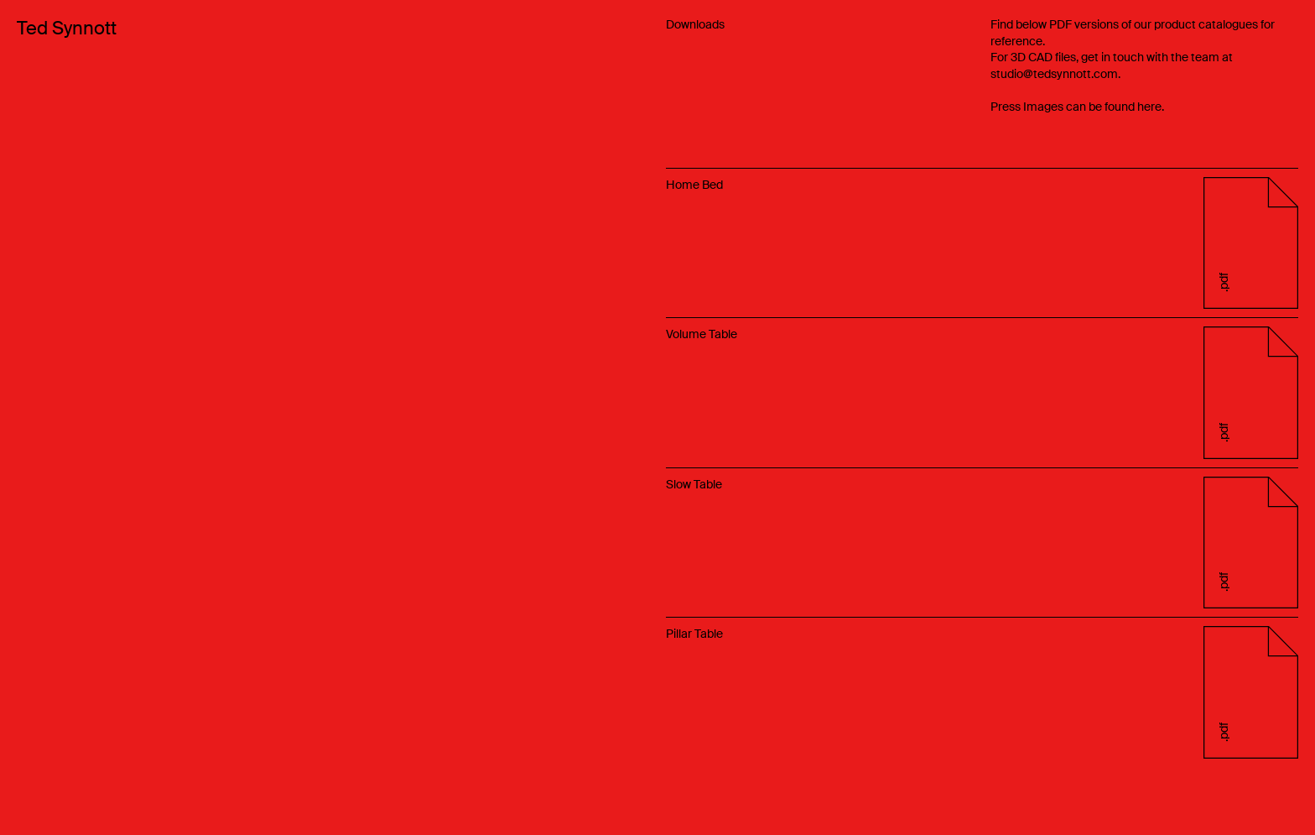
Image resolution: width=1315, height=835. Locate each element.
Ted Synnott (67, 28)
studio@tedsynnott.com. (1055, 73)
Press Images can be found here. (1077, 106)
